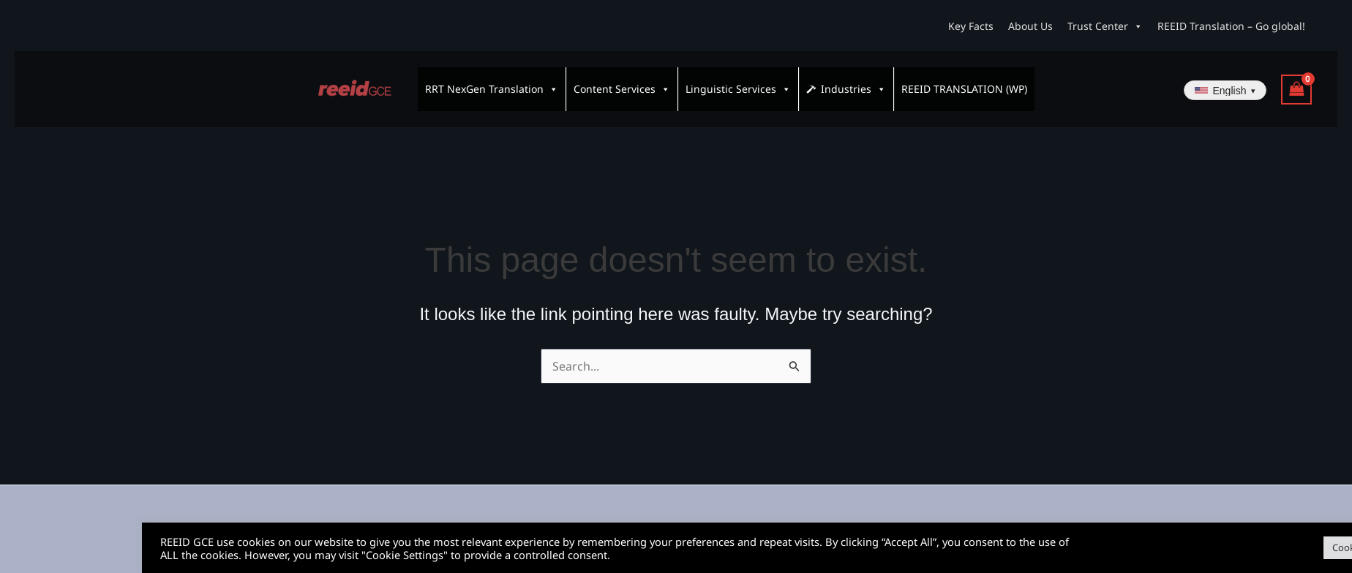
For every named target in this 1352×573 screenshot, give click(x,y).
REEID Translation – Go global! (1231, 26)
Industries (853, 83)
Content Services (622, 83)
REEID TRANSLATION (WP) (964, 82)
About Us (1030, 26)
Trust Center (1105, 26)
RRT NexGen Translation (491, 83)
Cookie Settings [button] (1224, 547)
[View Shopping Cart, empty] (1296, 82)
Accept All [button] (1304, 547)
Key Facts (971, 26)
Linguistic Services (738, 83)
